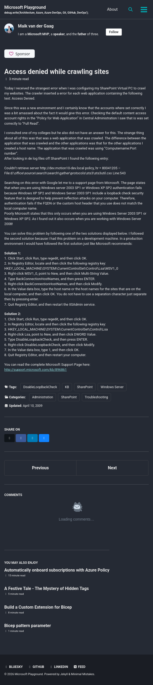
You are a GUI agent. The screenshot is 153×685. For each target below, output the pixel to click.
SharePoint (85, 387)
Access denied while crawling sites (56, 72)
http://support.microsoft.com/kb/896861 (35, 370)
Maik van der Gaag (35, 26)
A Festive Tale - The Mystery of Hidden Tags (46, 588)
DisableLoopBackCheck (40, 387)
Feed (79, 667)
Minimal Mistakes (82, 674)
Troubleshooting (96, 397)
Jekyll (64, 674)
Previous (40, 467)
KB (67, 387)
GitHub (36, 667)
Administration (42, 397)
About (112, 9)
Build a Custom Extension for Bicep (38, 607)
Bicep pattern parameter (27, 625)
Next (112, 467)
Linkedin (58, 667)
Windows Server (112, 387)
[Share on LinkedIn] (32, 438)
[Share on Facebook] (21, 438)
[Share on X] (9, 438)
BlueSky (13, 667)
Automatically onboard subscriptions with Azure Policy (56, 570)
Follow (113, 32)
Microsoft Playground (46, 10)
